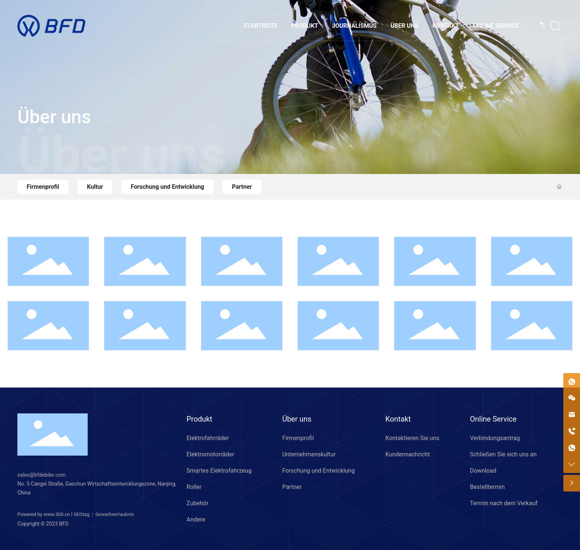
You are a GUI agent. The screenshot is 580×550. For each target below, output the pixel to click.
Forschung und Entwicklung (167, 186)
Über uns (54, 117)
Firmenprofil (43, 186)
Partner (242, 186)
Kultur (95, 186)
